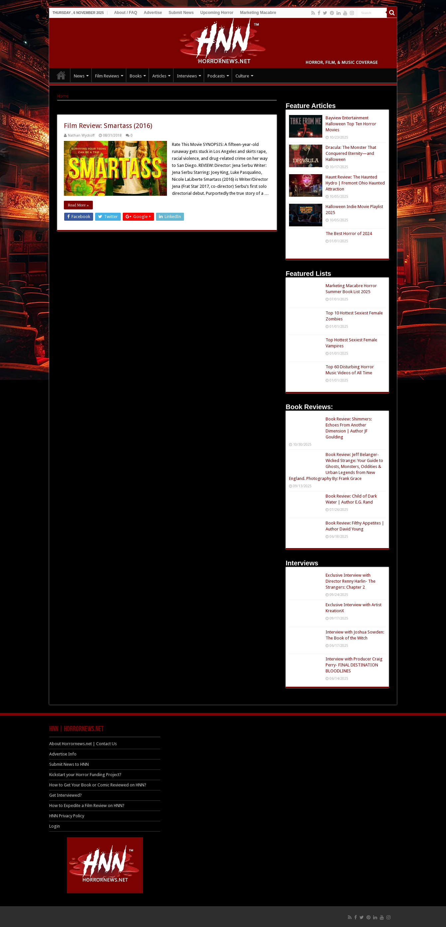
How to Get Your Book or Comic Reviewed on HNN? (97, 784)
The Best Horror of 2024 (349, 233)
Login (54, 826)
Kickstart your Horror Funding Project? (85, 774)
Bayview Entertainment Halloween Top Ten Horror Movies (351, 123)
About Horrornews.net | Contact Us (83, 743)
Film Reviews (107, 75)
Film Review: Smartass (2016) (108, 126)
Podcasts (216, 75)
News (79, 75)
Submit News (181, 12)
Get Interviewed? (65, 795)
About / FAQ (125, 12)
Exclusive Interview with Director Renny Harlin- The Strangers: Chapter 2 (350, 581)
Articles (159, 75)
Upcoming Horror (216, 12)
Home (63, 95)
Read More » (78, 205)
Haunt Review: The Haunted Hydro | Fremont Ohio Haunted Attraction (355, 182)
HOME (61, 75)
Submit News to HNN (69, 764)
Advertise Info (62, 754)
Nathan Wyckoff (81, 135)
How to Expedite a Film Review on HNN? (86, 805)
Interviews (187, 75)
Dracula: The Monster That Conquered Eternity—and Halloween (351, 153)
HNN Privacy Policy (66, 815)
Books (136, 75)
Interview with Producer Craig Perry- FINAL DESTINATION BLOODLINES (354, 664)
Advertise (153, 12)
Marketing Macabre (258, 12)
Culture (242, 75)
